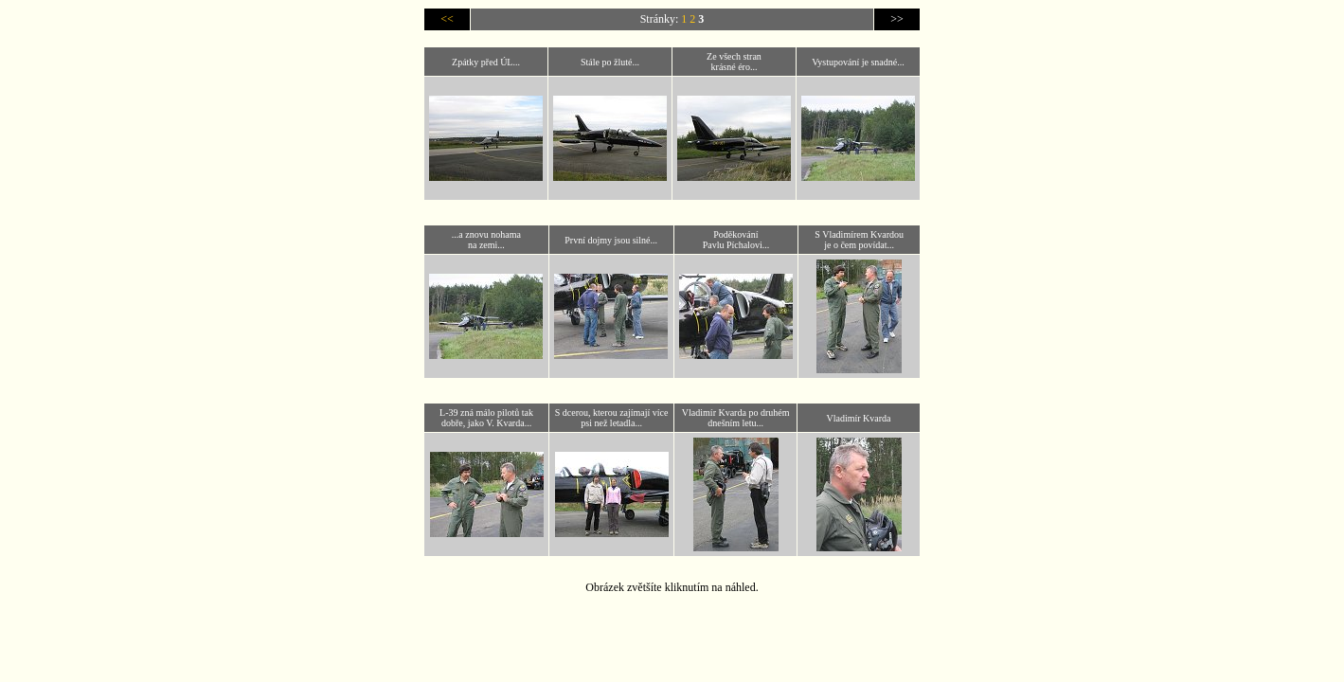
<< (447, 19)
